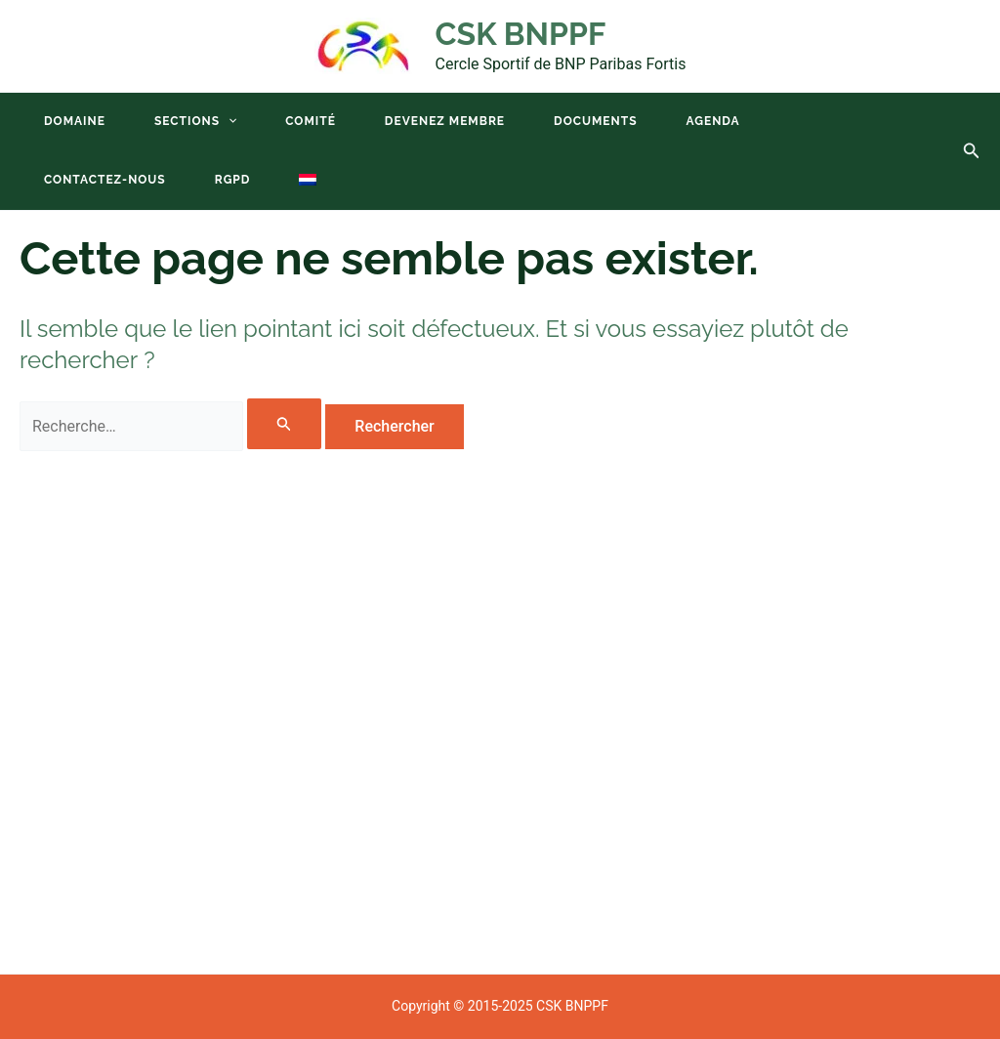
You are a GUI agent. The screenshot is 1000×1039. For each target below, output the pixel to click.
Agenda (713, 121)
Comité (310, 121)
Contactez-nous (105, 180)
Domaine (74, 121)
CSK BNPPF (521, 34)
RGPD (233, 180)
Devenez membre (445, 121)
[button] (971, 151)
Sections (195, 121)
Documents (595, 121)
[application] (228, 120)
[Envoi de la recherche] (284, 423)
